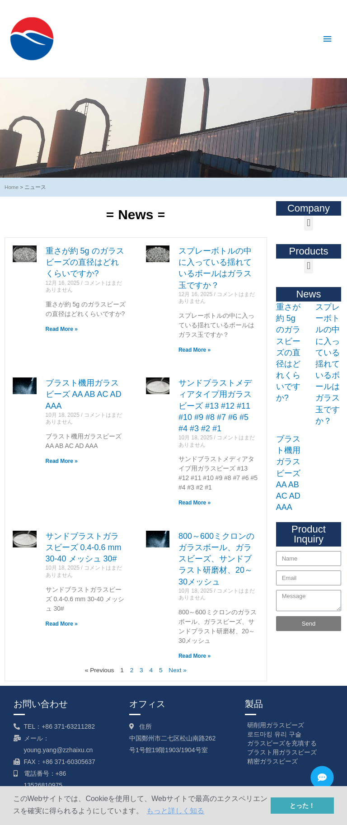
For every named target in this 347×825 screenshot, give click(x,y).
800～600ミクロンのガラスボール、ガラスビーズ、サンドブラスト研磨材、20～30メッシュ (216, 559)
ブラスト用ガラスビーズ (282, 752)
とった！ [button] (302, 805)
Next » (178, 670)
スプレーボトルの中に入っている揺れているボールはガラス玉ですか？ (327, 363)
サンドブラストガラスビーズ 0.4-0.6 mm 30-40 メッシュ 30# (84, 547)
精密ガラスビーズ (272, 761)
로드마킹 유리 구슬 (274, 734)
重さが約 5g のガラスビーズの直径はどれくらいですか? (85, 262)
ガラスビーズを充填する (282, 743)
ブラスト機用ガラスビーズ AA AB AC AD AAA (84, 394)
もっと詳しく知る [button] (175, 811)
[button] (308, 223)
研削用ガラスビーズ (275, 725)
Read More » (62, 329)
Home (12, 187)
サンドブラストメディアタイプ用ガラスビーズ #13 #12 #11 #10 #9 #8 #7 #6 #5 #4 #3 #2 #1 (215, 405)
